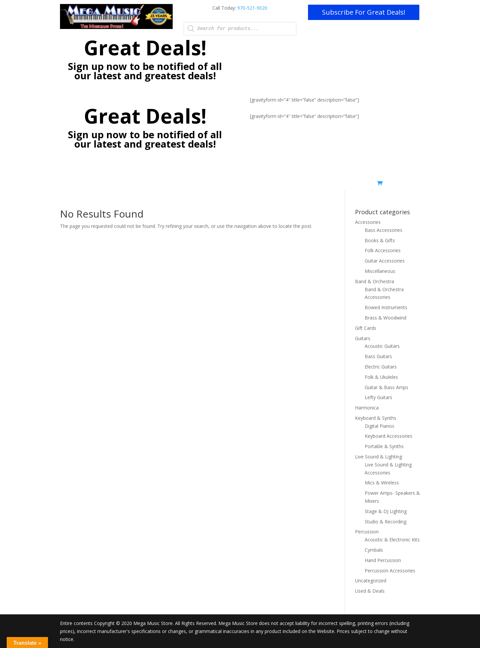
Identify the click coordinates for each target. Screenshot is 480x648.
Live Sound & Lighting (378, 456)
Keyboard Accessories (388, 436)
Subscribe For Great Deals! (363, 12)
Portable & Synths (384, 446)
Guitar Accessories (385, 261)
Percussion (367, 531)
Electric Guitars (381, 366)
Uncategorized (370, 580)
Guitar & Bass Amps (386, 387)
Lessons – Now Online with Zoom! (151, 184)
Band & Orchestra (374, 281)
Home (100, 184)
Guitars (362, 338)
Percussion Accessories (390, 570)
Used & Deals (358, 184)
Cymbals (374, 550)
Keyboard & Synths (375, 418)
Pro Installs (208, 184)
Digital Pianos (379, 426)
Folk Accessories (383, 250)
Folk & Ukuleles (381, 377)
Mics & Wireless (382, 482)
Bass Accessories (383, 230)
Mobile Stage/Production (254, 184)
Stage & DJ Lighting (386, 511)
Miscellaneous (380, 271)
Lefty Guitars (378, 397)
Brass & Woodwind (385, 318)
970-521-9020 (252, 8)
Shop (324, 184)
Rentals (297, 184)
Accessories (368, 222)
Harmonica (367, 407)
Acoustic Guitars (382, 346)
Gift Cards (365, 328)
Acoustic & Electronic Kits (392, 539)
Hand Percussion (383, 560)
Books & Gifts (380, 240)
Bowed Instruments (386, 307)
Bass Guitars (378, 356)
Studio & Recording (385, 521)
